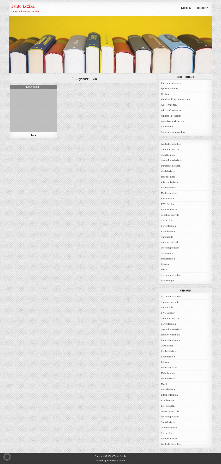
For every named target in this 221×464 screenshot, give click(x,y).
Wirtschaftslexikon (171, 144)
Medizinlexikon (169, 193)
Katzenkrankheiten (171, 83)
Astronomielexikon (171, 275)
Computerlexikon (170, 149)
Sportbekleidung (170, 88)
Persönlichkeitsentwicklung (175, 99)
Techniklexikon (169, 427)
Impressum (186, 8)
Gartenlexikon (168, 226)
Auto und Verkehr (170, 242)
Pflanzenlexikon (169, 182)
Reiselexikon (167, 198)
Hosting (165, 94)
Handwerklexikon (170, 335)
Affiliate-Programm (171, 116)
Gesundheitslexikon (171, 160)
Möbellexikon (168, 177)
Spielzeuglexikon (170, 248)
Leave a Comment (33, 87)
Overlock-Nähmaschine (173, 132)
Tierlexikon (167, 220)
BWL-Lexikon (168, 204)
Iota (33, 135)
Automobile (167, 237)
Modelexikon (168, 171)
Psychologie (167, 280)
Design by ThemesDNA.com (110, 461)
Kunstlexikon (168, 231)
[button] (7, 457)
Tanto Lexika (23, 6)
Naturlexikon (168, 259)
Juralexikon (167, 253)
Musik (164, 269)
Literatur (166, 264)
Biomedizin (167, 126)
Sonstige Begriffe (170, 215)
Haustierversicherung (173, 121)
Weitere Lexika (169, 209)
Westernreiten (169, 105)
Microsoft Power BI (171, 110)
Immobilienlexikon (170, 166)
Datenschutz (202, 8)
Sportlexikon (168, 155)
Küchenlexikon (169, 187)
